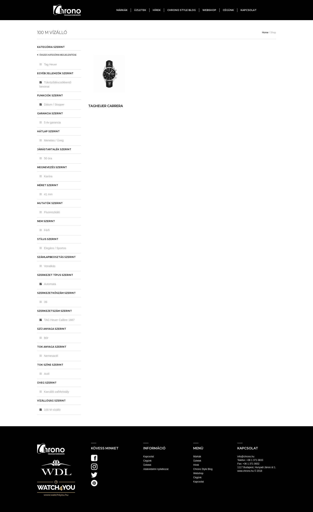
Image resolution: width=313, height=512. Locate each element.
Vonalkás (49, 266)
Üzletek (140, 10)
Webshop (209, 10)
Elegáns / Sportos (55, 248)
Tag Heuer (50, 64)
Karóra (48, 176)
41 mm (48, 194)
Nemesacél (51, 355)
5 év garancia (52, 122)
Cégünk (228, 10)
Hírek (157, 10)
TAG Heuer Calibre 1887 (59, 320)
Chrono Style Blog (181, 10)
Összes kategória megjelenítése (58, 55)
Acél (47, 373)
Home (265, 32)
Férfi (47, 230)
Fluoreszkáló (52, 212)
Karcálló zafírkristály (56, 391)
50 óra (48, 158)
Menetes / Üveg (54, 140)
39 (45, 302)
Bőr (46, 337)
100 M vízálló (52, 409)
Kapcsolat (249, 10)
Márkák (122, 10)
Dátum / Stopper (54, 104)
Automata (50, 284)
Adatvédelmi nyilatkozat (155, 469)
